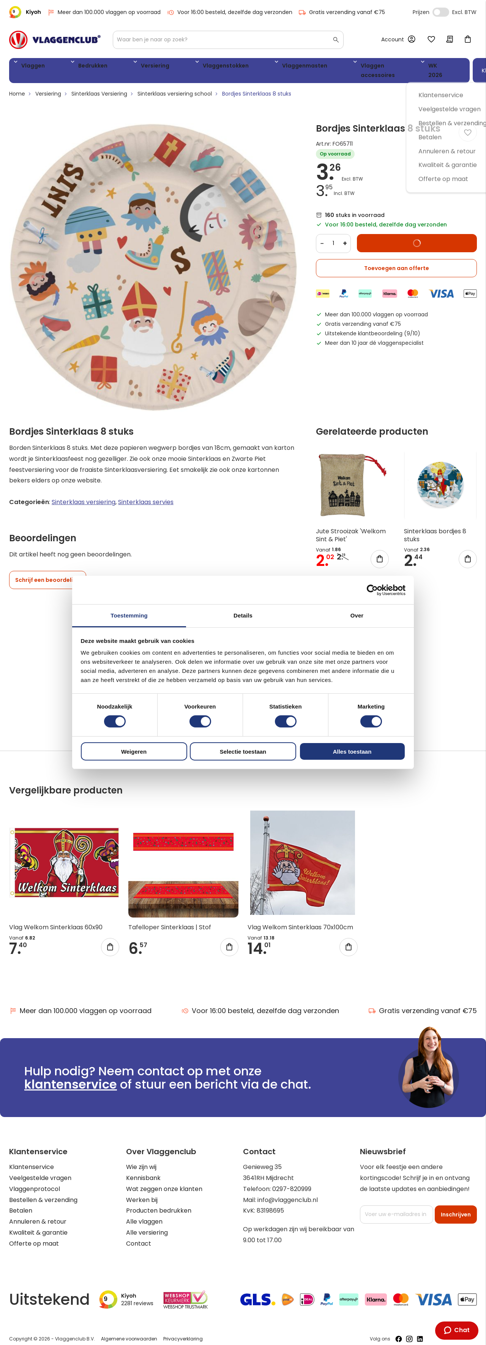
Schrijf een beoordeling (47, 573)
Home (17, 86)
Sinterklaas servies (146, 494)
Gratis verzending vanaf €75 (341, 12)
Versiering (116, 67)
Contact (138, 1236)
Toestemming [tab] (129, 615)
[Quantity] (333, 236)
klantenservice (70, 1077)
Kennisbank (143, 1170)
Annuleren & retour (37, 1214)
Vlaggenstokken (169, 67)
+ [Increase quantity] (345, 236)
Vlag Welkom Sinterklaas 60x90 (56, 920)
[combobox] (228, 40)
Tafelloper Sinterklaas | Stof (169, 920)
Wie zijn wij (141, 1159)
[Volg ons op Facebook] (398, 1332)
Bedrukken (72, 67)
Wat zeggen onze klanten (164, 1181)
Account (392, 39)
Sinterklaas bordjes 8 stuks (435, 528)
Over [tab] (357, 615)
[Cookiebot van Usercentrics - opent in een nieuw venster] (372, 590)
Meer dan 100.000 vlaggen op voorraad (104, 12)
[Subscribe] (456, 1207)
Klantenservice (31, 1159)
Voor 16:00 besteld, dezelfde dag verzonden (229, 12)
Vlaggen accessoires (299, 67)
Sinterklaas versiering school (174, 86)
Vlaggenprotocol (34, 1181)
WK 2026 (356, 67)
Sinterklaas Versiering (99, 86)
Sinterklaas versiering (83, 494)
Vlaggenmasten (231, 67)
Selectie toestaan (243, 751)
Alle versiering (147, 1225)
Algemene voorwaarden (129, 1331)
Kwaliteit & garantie (38, 1225)
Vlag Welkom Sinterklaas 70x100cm (300, 920)
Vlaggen (30, 67)
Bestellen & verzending (43, 1192)
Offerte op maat (34, 1236)
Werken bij (142, 1192)
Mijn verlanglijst (431, 40)
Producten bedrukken (158, 1203)
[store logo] (55, 40)
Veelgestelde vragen (40, 1170)
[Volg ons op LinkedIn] (420, 1332)
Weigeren (134, 751)
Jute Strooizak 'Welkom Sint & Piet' (351, 528)
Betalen (20, 1203)
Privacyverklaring (183, 1331)
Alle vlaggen (144, 1214)
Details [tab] (243, 615)
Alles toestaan (352, 751)
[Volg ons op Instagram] (409, 1332)
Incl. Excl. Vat (440, 12)
